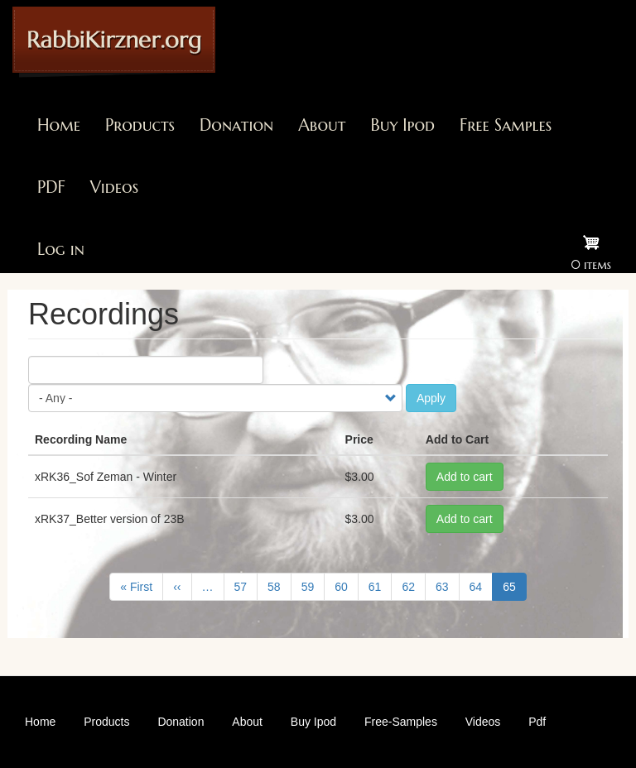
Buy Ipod (402, 125)
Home (58, 125)
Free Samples (506, 125)
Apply (431, 398)
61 (381, 585)
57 (246, 585)
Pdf (537, 721)
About (321, 125)
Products (140, 125)
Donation (236, 125)
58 (279, 585)
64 (482, 585)
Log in (60, 249)
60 (347, 585)
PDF (51, 187)
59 (313, 585)
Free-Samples (400, 721)
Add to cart (464, 476)
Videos (114, 187)
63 (448, 585)
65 (515, 589)
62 (414, 585)
